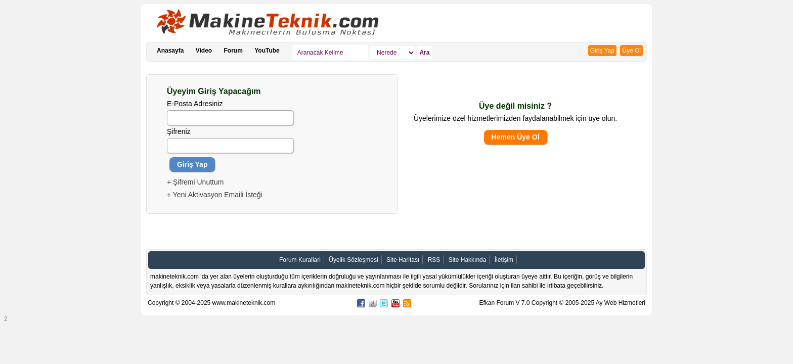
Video (204, 50)
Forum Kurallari (300, 259)
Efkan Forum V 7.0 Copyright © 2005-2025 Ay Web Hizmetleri (562, 302)
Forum (233, 50)
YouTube (267, 50)
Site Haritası (402, 259)
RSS (434, 259)
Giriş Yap (602, 50)
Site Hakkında (468, 259)
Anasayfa (170, 50)
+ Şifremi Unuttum (195, 182)
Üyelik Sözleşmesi (353, 259)
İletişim (504, 259)
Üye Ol (631, 50)
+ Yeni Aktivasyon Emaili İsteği (214, 195)
